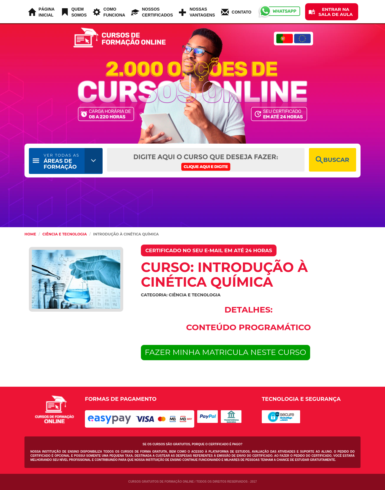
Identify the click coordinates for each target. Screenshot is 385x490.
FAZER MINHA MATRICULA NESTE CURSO (225, 352)
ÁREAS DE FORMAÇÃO (61, 161)
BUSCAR (332, 160)
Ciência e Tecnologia (64, 234)
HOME (30, 234)
